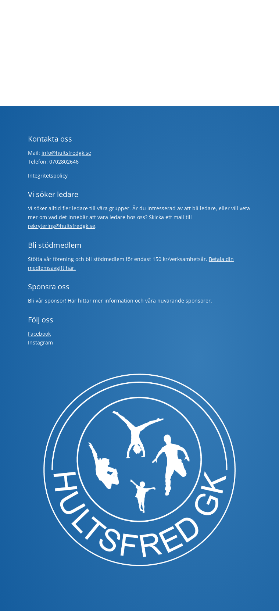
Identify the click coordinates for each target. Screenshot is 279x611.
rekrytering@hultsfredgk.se (61, 225)
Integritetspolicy (48, 175)
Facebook (39, 333)
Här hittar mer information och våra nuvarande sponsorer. (140, 300)
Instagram (40, 342)
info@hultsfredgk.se (66, 152)
